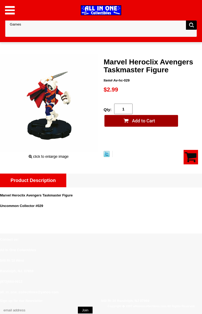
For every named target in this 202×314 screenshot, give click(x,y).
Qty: (108, 109)
